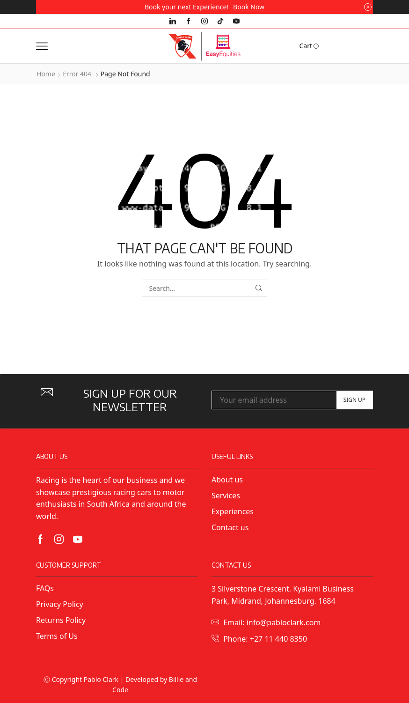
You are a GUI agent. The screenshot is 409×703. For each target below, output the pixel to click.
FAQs (45, 588)
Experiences (233, 511)
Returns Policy (61, 620)
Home (46, 73)
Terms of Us (57, 636)
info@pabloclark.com (284, 622)
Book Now (248, 6)
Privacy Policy (60, 604)
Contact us (230, 527)
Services (226, 495)
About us (227, 479)
